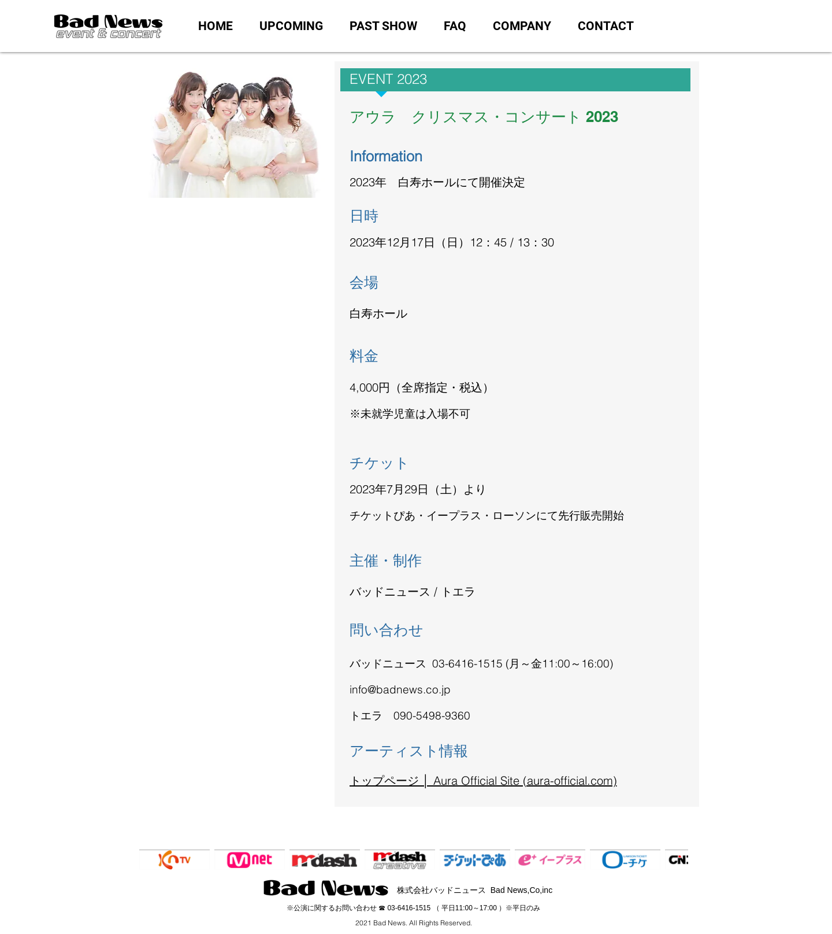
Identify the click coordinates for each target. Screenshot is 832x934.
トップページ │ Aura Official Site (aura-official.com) (483, 780)
